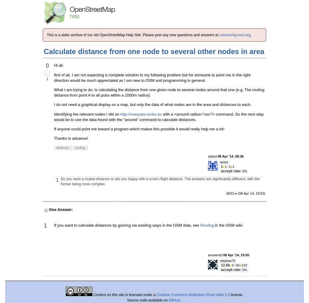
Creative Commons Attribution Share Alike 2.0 (193, 295)
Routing (207, 225)
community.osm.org (235, 35)
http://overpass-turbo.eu (141, 114)
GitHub (175, 300)
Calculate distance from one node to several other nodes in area (154, 51)
